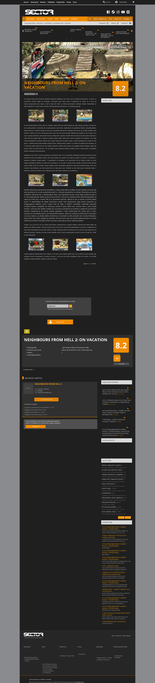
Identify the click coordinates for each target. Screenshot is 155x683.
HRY (56, 19)
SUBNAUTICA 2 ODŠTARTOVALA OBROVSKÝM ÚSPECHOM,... (113, 573)
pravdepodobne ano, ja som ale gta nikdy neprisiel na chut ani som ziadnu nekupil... (114, 585)
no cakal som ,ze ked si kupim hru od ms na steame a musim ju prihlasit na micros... (115, 540)
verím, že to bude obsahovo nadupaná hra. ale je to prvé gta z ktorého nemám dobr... (116, 562)
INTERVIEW (48, 23)
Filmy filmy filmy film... (109, 502)
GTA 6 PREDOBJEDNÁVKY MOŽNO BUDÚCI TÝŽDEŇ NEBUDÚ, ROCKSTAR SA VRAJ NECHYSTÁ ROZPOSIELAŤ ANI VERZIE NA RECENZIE (115, 432)
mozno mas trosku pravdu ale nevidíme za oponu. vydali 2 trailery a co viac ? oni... (115, 531)
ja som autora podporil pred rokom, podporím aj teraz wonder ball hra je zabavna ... (116, 594)
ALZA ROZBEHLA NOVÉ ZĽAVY (45, 32)
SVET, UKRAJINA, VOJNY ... (111, 566)
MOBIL (126, 19)
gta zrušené (105, 554)
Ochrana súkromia (34, 679)
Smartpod (34, 2)
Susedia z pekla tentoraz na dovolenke (36, 407)
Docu (75, 2)
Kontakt (49, 679)
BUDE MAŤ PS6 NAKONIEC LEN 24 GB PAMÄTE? (107, 35)
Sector (26, 2)
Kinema (43, 2)
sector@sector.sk (79, 682)
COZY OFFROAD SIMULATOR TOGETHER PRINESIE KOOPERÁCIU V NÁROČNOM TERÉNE (116, 402)
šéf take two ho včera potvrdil (111, 610)
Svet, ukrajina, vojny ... (109, 512)
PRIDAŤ (113, 23)
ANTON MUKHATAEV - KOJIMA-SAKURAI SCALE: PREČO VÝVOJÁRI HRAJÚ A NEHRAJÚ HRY (116, 412)
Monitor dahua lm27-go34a (111, 465)
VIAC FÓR (127, 517)
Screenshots (106, 493)
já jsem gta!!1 (106, 548)
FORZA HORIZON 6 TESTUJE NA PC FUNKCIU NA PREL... (114, 536)
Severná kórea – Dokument (118, 656)
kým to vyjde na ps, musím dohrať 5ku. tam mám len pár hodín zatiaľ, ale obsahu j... (115, 618)
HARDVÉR (65, 19)
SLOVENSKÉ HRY (58, 23)
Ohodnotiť (121, 364)
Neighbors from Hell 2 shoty (33, 414)
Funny (69, 2)
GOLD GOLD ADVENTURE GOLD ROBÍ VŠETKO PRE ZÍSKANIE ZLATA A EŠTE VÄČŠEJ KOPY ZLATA (115, 392)
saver (89, 264)
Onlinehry (51, 2)
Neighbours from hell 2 (31, 412)
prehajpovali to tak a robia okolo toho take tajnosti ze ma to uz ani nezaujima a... (115, 602)
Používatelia (117, 354)
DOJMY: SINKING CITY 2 (75, 30)
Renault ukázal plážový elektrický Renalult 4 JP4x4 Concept (32, 659)
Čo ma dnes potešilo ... (109, 507)
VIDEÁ (49, 19)
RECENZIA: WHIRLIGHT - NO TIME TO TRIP (91, 33)
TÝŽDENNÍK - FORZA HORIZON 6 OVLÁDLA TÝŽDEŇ (113, 420)
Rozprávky (61, 2)
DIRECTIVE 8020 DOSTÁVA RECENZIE (122, 32)
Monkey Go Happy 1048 (67, 656)
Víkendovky (82, 654)
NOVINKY (30, 19)
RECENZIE (41, 19)
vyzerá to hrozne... (107, 623)
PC (90, 19)
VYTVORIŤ (121, 517)
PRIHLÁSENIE (123, 2)
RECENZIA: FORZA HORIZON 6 (30, 30)
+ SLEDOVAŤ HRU (46, 399)
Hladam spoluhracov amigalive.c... (113, 474)
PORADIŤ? (124, 23)
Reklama (43, 679)
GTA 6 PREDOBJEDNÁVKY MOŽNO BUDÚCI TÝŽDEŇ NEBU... (114, 528)
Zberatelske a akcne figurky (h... (112, 498)
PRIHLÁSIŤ (35, 426)
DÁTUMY (68, 23)
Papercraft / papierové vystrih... (113, 479)
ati (33, 369)
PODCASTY (39, 23)
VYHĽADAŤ (102, 23)
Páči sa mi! (60, 322)
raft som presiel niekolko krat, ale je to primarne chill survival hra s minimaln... (113, 577)
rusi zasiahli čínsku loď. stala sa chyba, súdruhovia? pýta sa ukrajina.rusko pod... (114, 568)
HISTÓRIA (32, 23)
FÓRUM (74, 19)
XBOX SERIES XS (99, 19)
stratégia (40, 391)
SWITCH (117, 19)
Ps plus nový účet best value (112, 470)
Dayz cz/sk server (108, 484)
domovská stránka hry (45, 392)
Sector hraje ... (107, 488)
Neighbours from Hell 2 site (33, 410)
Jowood (41, 389)
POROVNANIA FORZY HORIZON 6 (114, 621)
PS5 (110, 19)
